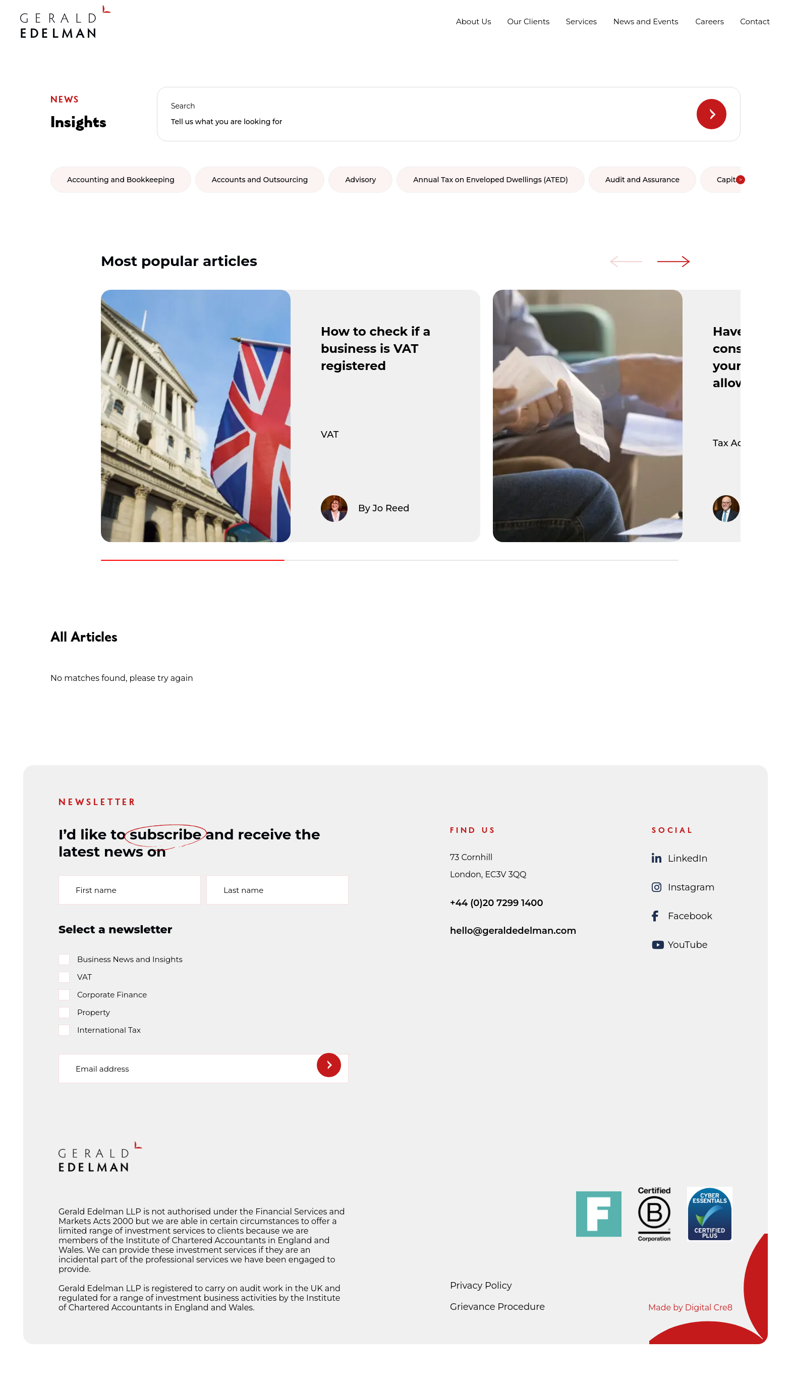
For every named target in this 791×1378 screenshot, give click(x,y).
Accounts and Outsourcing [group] (260, 179)
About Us (473, 21)
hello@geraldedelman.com (513, 930)
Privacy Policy (481, 1285)
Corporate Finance (112, 994)
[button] (740, 180)
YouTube (680, 945)
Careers (710, 21)
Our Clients (528, 21)
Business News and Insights (130, 959)
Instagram (683, 887)
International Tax (109, 1030)
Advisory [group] (360, 179)
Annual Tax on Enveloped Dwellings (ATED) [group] (490, 179)
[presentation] (135, 1111)
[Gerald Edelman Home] (65, 21)
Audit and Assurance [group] (642, 179)
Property (93, 1012)
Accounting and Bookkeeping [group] (121, 179)
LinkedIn (680, 859)
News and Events (646, 21)
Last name (243, 889)
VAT (84, 977)
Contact (755, 21)
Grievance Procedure (497, 1306)
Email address (102, 1068)
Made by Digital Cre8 (690, 1307)
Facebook (682, 916)
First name (96, 889)
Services (581, 21)
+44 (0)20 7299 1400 (496, 903)
